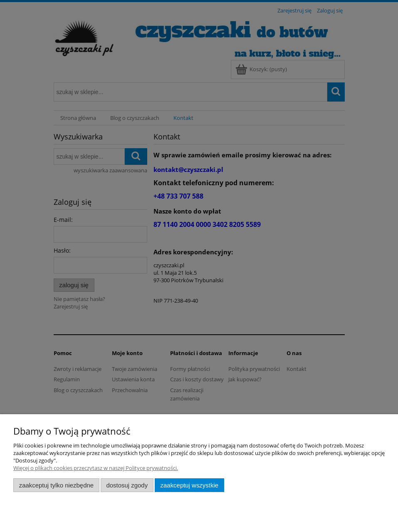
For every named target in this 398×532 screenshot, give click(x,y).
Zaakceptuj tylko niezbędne (56, 485)
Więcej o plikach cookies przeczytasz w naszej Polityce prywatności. (95, 468)
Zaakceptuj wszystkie (189, 485)
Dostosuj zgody (127, 485)
